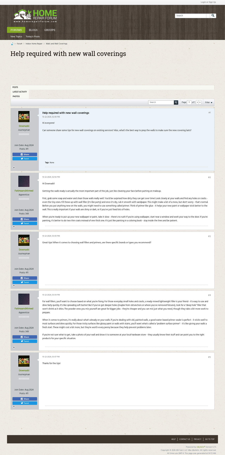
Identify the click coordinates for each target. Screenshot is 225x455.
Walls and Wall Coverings (56, 43)
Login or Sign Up (208, 2)
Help (173, 439)
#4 (209, 295)
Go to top (209, 439)
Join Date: (19, 145)
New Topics (16, 36)
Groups (49, 30)
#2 (209, 177)
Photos (16, 96)
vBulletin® (201, 447)
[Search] (192, 16)
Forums (16, 30)
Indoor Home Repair (34, 43)
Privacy (197, 439)
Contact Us (184, 439)
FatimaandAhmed (24, 191)
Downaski (24, 126)
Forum (19, 43)
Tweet (25, 158)
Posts (15, 87)
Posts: (22, 149)
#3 (209, 236)
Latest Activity (20, 92)
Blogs (33, 30)
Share (24, 154)
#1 (209, 112)
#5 (209, 357)
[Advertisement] (112, 70)
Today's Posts (33, 36)
